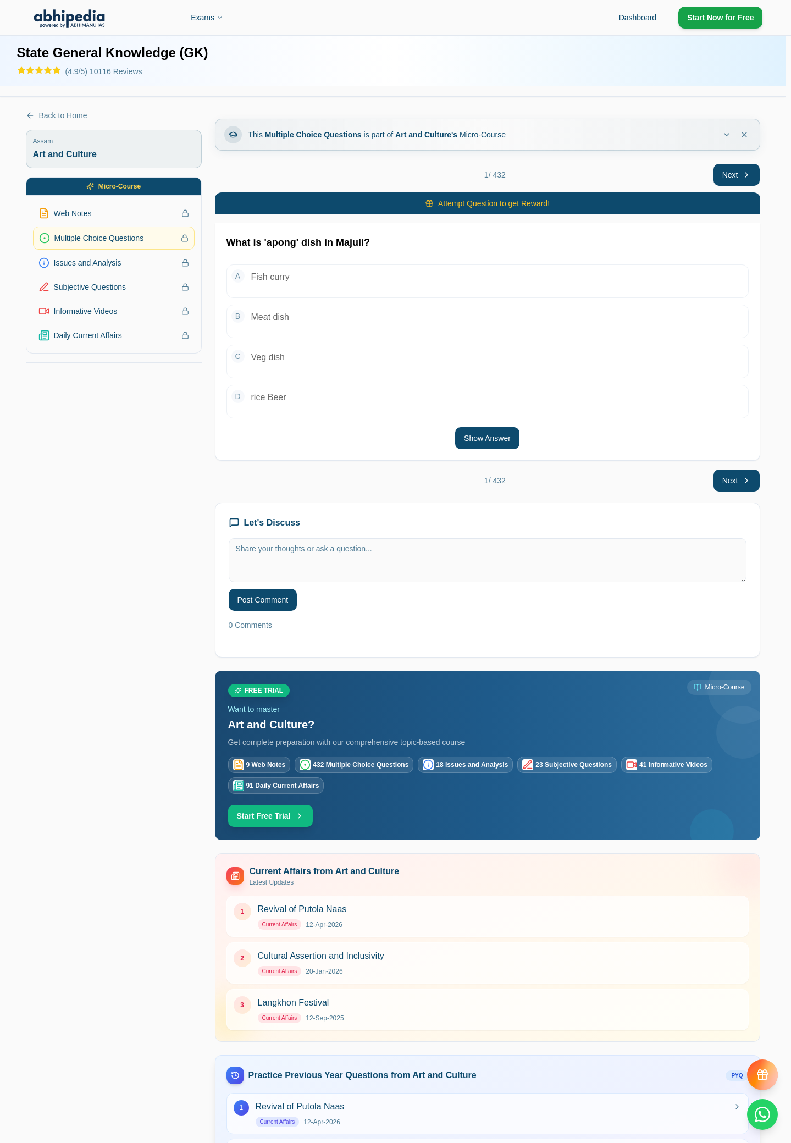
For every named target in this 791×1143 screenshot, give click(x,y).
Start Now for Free (720, 17)
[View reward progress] (762, 1074)
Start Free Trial (270, 815)
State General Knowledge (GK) (112, 52)
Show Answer (487, 438)
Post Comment (263, 599)
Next (736, 174)
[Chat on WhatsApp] (762, 1114)
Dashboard (638, 17)
